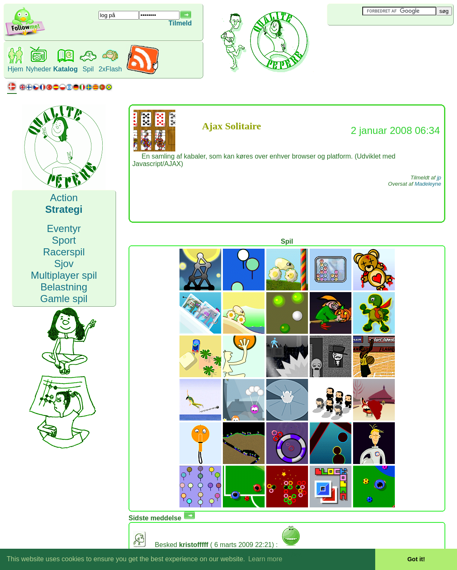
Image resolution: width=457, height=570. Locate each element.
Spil (88, 69)
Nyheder (38, 69)
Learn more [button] (265, 558)
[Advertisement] (377, 39)
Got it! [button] (416, 559)
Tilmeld (180, 23)
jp (439, 177)
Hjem (15, 69)
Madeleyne (427, 184)
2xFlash (110, 69)
